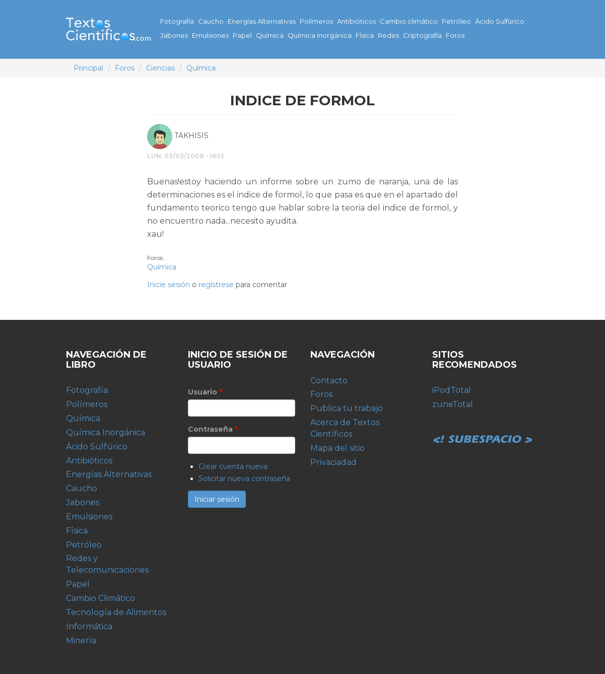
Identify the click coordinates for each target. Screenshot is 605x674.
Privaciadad (333, 462)
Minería (81, 640)
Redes (388, 35)
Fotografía (177, 21)
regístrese (216, 284)
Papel (242, 35)
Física (365, 35)
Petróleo (456, 21)
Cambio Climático (100, 598)
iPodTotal (451, 390)
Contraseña (213, 429)
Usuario (205, 391)
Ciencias (160, 68)
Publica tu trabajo (346, 408)
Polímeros (316, 21)
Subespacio (482, 428)
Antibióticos (356, 21)
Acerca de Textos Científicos (344, 428)
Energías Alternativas (262, 21)
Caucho (211, 21)
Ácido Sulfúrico (499, 21)
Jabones (174, 35)
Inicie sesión (168, 284)
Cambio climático (409, 21)
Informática (89, 626)
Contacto (329, 380)
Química (270, 35)
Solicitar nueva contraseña (244, 478)
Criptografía (422, 35)
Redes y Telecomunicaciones (107, 564)
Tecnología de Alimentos (116, 612)
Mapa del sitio (337, 448)
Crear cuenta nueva (232, 466)
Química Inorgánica (105, 432)
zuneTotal (452, 404)
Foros (455, 35)
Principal (88, 68)
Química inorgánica (320, 35)
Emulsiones (210, 35)
